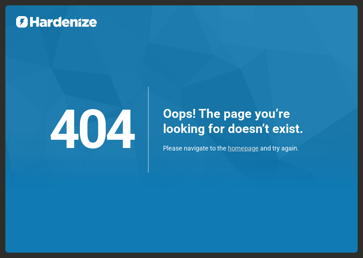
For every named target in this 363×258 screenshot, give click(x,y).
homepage (243, 148)
